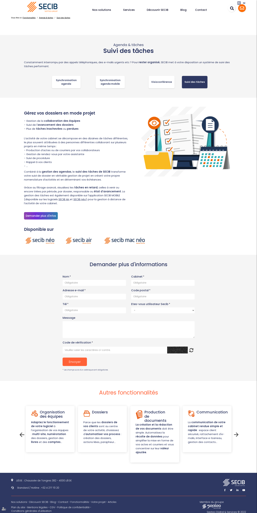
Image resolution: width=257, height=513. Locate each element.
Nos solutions (101, 10)
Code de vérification (77, 341)
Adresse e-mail (74, 289)
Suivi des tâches (63, 18)
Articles (113, 501)
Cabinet (137, 275)
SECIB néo (79, 199)
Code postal (140, 289)
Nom (66, 275)
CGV (53, 506)
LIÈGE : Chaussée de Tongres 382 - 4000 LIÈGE (44, 479)
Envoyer (75, 360)
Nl (244, 3)
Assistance (242, 8)
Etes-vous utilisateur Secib (150, 303)
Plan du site (18, 506)
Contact (201, 10)
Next (235, 433)
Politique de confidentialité (74, 506)
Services (129, 10)
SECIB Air (64, 199)
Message (69, 317)
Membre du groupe (212, 503)
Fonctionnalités (29, 18)
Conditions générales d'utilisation (31, 510)
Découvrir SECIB (157, 10)
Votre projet (99, 501)
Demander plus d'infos (41, 216)
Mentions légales (37, 506)
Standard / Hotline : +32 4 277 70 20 (38, 486)
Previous (21, 433)
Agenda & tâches (46, 18)
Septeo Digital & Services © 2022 (226, 511)
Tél (65, 303)
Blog (183, 10)
